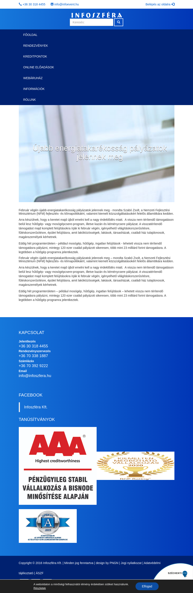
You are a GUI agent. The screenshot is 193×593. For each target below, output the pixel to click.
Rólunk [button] (29, 99)
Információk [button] (34, 89)
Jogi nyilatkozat (131, 563)
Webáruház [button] (33, 78)
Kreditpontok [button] (35, 56)
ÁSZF (40, 573)
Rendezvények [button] (35, 45)
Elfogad (147, 586)
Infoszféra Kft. (36, 407)
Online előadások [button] (38, 67)
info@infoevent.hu (66, 4)
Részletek (39, 588)
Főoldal (30, 35)
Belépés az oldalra (159, 4)
